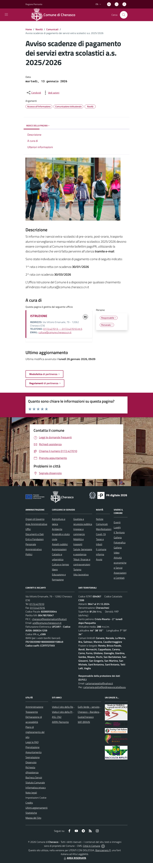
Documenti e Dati (35, 534)
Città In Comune (91, 846)
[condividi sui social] (34, 92)
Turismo (77, 569)
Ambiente (57, 529)
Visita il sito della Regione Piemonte (70, 707)
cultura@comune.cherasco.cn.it (54, 332)
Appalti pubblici (60, 544)
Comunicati (52, 29)
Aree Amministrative (36, 524)
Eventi (117, 522)
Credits (29, 803)
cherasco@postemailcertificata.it (49, 619)
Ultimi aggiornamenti (37, 808)
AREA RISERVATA (74, 858)
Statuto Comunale (35, 782)
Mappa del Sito (33, 818)
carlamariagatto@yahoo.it (99, 683)
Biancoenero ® (103, 850)
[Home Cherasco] (55, 14)
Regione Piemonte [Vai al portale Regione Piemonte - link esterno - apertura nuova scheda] (34, 4)
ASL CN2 (56, 717)
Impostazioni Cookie (36, 798)
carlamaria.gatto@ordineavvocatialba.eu (104, 687)
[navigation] (6, 14)
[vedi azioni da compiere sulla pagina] (51, 92)
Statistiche (31, 813)
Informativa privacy (36, 787)
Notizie (99, 519)
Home (29, 29)
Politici (29, 554)
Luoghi (117, 527)
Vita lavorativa (81, 574)
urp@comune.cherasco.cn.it (46, 623)
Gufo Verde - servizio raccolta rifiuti (96, 707)
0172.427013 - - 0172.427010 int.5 (62, 329)
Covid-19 (101, 534)
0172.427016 (37, 608)
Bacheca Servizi (34, 777)
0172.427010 (36, 604)
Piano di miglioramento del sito (35, 732)
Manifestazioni (103, 529)
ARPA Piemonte (60, 722)
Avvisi (99, 559)
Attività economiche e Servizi (120, 563)
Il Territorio (119, 532)
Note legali (31, 792)
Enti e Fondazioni (35, 539)
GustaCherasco (86, 717)
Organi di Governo (35, 519)
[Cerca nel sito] (124, 15)
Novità (39, 29)
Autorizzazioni (59, 549)
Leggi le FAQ (32, 742)
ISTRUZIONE (38, 315)
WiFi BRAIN (84, 722)
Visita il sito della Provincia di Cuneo (70, 712)
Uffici (28, 529)
